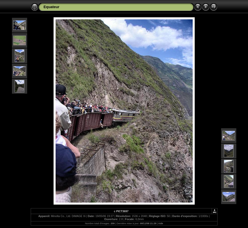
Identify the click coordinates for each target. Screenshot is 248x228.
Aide (160, 223)
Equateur (51, 7)
